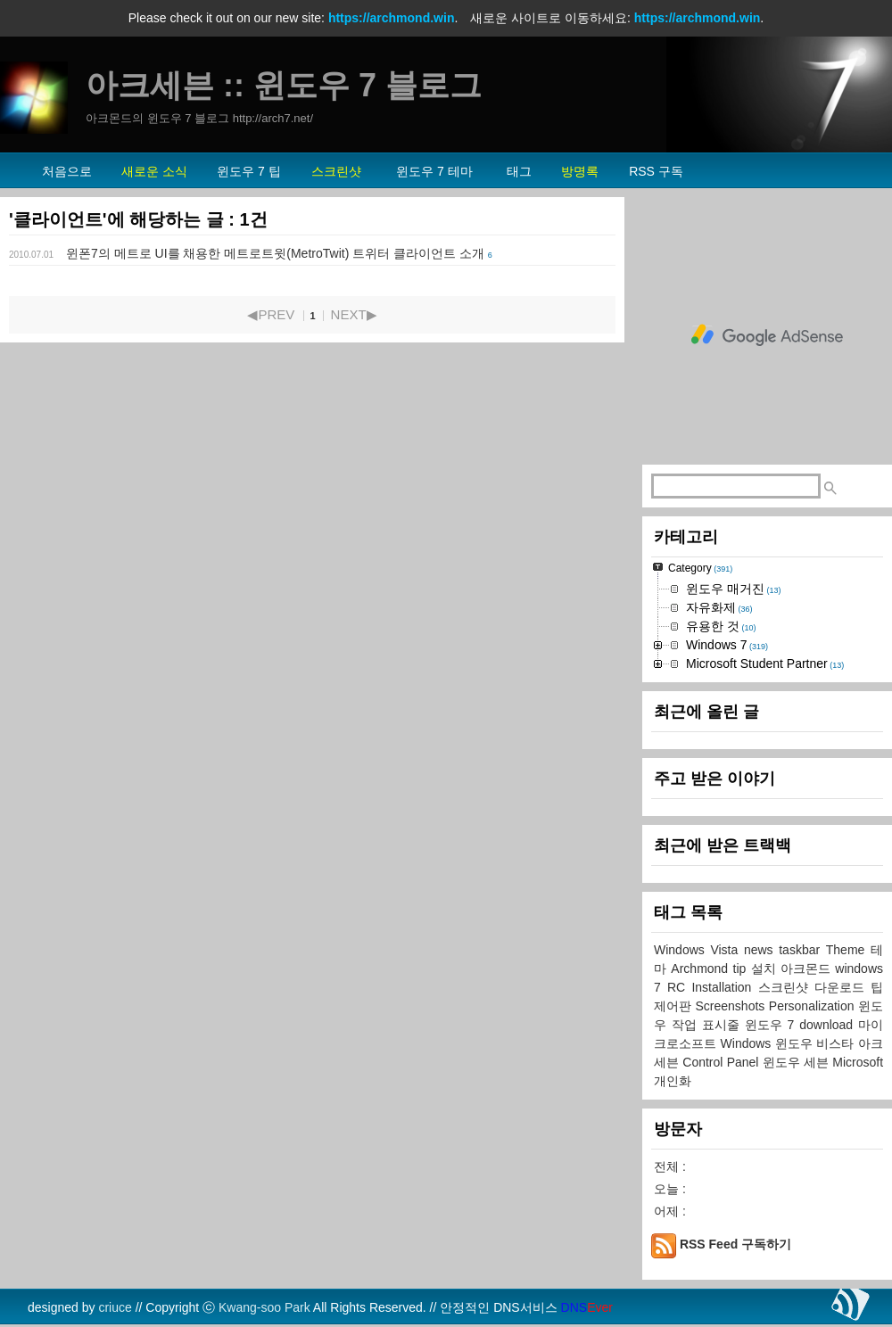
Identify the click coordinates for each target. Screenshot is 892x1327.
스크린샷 (786, 987)
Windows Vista (699, 950)
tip (742, 968)
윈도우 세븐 (798, 1062)
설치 (765, 968)
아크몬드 (807, 968)
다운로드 (842, 987)
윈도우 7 (772, 1025)
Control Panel (722, 1062)
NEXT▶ (354, 314)
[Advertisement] (767, 335)
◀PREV (270, 314)
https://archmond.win (391, 18)
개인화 (672, 1081)
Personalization (813, 1006)
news (761, 950)
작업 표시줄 (708, 1025)
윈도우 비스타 (816, 1043)
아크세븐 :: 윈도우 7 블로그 (284, 85)
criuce (114, 1307)
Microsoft (857, 1062)
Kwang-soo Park (264, 1307)
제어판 (674, 1006)
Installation (724, 987)
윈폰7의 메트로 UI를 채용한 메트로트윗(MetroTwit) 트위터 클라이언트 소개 (275, 253)
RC (679, 987)
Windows (748, 1043)
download (828, 1025)
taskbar (802, 950)
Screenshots (731, 1006)
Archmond (701, 968)
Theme (848, 950)
